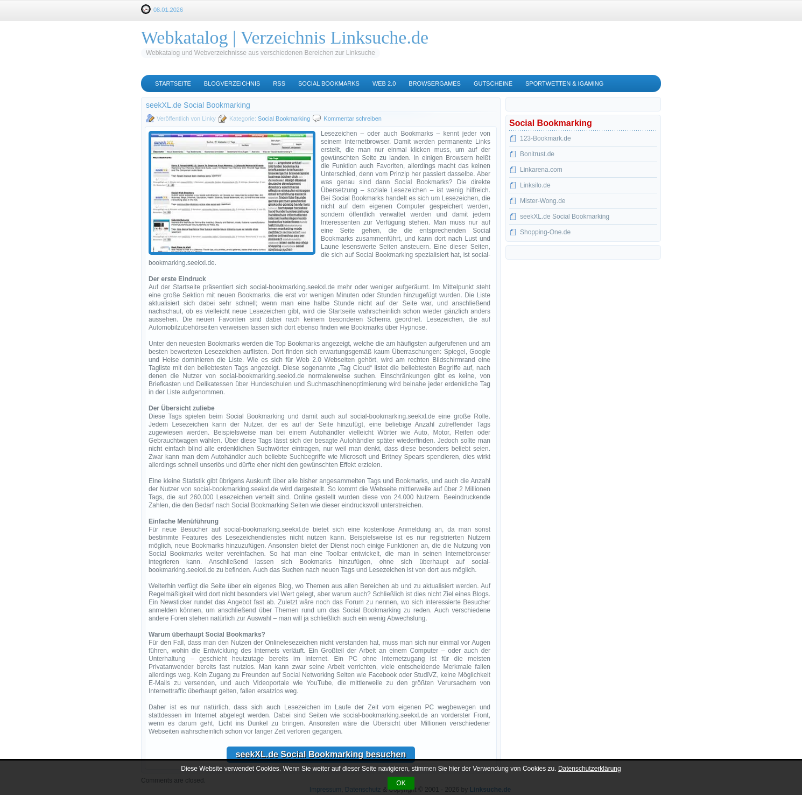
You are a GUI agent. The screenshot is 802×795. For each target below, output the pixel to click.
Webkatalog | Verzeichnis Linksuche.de (284, 37)
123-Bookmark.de (545, 138)
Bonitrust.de (537, 154)
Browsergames (435, 83)
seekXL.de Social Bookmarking (564, 216)
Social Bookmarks (329, 83)
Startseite (173, 83)
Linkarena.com (541, 169)
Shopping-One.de (545, 232)
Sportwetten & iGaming (564, 83)
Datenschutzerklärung (589, 768)
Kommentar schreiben (352, 118)
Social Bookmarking (284, 118)
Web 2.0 (384, 83)
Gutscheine (493, 83)
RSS (279, 83)
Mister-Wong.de (542, 201)
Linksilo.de (535, 185)
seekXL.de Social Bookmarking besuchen (321, 754)
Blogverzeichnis (232, 83)
